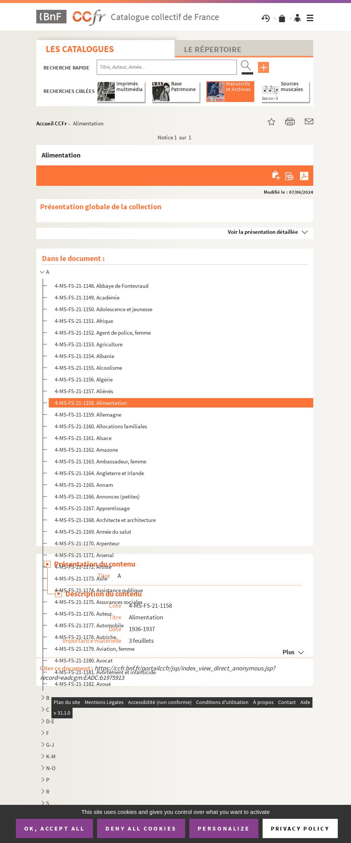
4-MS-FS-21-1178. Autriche (85, 637)
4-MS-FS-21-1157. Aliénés (84, 391)
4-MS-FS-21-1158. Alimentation (91, 402)
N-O (51, 768)
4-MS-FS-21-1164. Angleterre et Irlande (99, 473)
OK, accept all (54, 828)
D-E (50, 721)
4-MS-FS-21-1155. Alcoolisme (88, 367)
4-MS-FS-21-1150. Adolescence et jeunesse (103, 309)
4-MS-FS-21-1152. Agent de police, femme (103, 332)
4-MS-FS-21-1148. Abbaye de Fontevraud (101, 285)
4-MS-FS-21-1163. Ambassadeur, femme (100, 461)
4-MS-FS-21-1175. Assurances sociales (98, 601)
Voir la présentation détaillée (263, 231)
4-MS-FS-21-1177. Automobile (89, 625)
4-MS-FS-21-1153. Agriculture (88, 344)
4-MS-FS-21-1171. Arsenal (84, 555)
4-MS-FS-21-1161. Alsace (83, 438)
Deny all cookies (140, 828)
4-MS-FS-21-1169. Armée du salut (93, 531)
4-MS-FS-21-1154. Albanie (84, 356)
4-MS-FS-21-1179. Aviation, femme (95, 648)
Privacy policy (300, 828)
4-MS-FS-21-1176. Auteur (83, 613)
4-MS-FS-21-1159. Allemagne (88, 414)
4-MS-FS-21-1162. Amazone (86, 449)
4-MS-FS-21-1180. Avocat (84, 660)
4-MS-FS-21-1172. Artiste (83, 566)
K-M (51, 756)
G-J (50, 744)
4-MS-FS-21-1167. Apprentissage (92, 508)
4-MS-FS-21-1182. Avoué (83, 683)
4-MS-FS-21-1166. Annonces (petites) (97, 496)
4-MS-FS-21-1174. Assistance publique (99, 590)
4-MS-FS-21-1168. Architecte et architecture (105, 519)
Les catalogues (80, 49)
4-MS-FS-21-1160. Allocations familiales (101, 426)
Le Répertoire (212, 49)
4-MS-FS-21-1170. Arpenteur (87, 543)
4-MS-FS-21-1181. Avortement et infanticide (105, 672)
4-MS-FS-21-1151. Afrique (84, 320)
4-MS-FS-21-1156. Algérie (84, 379)
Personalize (224, 828)
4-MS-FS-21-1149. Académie (87, 297)
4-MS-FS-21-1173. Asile (81, 578)
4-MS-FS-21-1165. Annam (84, 484)
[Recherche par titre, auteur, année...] (167, 67)
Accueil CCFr (51, 123)
